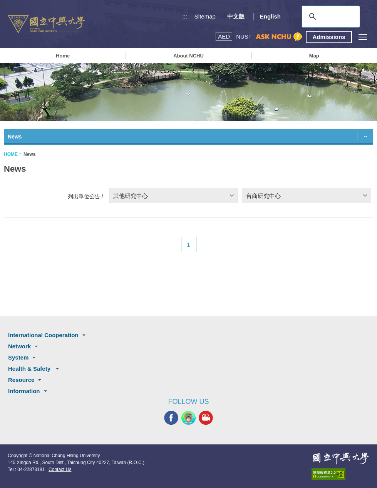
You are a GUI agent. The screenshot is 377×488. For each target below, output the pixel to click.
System (18, 357)
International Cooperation (43, 335)
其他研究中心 (130, 195)
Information (24, 391)
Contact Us (60, 469)
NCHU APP (188, 418)
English (270, 16)
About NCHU (188, 56)
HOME (11, 154)
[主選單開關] (362, 37)
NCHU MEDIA (206, 418)
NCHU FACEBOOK (171, 418)
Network (19, 346)
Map (314, 56)
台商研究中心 (263, 195)
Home (63, 56)
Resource (21, 380)
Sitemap (205, 16)
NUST (244, 36)
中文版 (236, 16)
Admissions (328, 37)
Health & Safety (30, 368)
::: (185, 16)
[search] (329, 16)
